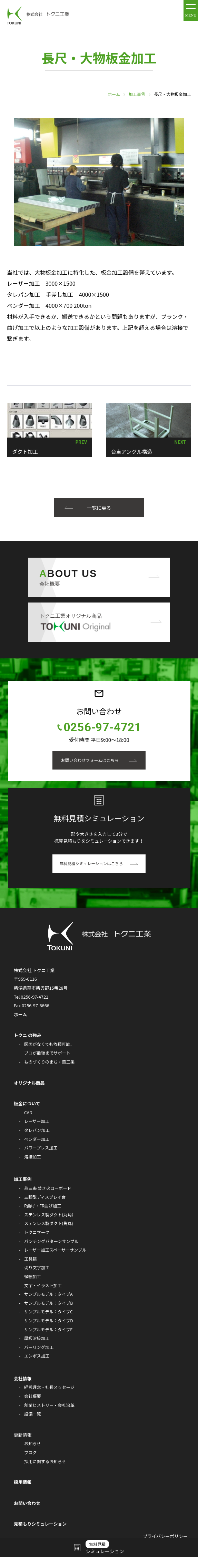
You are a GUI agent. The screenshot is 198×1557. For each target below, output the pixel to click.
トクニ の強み (27, 1035)
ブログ (30, 1452)
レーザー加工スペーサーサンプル (55, 1250)
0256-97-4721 (102, 727)
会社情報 (22, 1378)
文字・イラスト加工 (43, 1285)
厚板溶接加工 (36, 1338)
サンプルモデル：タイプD (48, 1321)
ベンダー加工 (36, 1139)
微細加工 (32, 1276)
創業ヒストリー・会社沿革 (49, 1405)
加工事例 (137, 94)
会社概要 (32, 1396)
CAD (28, 1112)
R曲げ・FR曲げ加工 (42, 1206)
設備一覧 (32, 1414)
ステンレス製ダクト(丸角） (50, 1215)
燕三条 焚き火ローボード (47, 1188)
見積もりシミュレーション (40, 1523)
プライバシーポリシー (165, 1536)
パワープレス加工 (41, 1148)
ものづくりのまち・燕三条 (49, 1062)
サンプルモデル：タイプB (48, 1303)
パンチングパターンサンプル (51, 1241)
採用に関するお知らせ (45, 1461)
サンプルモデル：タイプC (48, 1312)
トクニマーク (36, 1232)
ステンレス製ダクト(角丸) (48, 1223)
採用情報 (22, 1482)
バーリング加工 (38, 1347)
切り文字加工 (36, 1267)
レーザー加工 (36, 1121)
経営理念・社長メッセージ (49, 1387)
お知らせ (32, 1443)
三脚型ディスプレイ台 (45, 1197)
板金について (27, 1103)
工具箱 (30, 1259)
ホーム (114, 94)
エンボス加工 (36, 1356)
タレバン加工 (37, 1130)
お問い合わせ (27, 1503)
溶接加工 (32, 1157)
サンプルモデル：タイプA (48, 1294)
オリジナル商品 (29, 1082)
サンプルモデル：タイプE (48, 1329)
